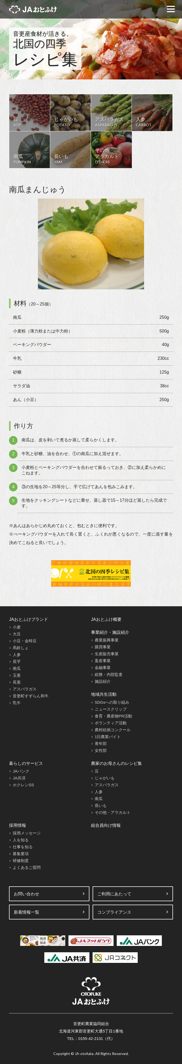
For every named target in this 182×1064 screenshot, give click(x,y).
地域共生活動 (103, 694)
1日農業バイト (108, 736)
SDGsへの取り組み (112, 702)
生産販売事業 (107, 654)
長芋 (17, 661)
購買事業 (103, 647)
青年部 (101, 743)
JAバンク (21, 771)
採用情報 (17, 825)
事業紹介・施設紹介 (110, 632)
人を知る (21, 840)
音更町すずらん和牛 (31, 696)
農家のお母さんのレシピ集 (116, 763)
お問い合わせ (26, 894)
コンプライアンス (114, 912)
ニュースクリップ (111, 709)
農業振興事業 (107, 640)
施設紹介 (103, 681)
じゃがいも (105, 778)
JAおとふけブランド (28, 619)
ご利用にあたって (114, 894)
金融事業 (103, 667)
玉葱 (17, 675)
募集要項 (21, 853)
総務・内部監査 (109, 674)
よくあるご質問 (27, 867)
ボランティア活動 (111, 723)
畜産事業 (103, 660)
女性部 (101, 750)
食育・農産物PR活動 (113, 716)
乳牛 (17, 703)
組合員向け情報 (106, 825)
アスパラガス (25, 689)
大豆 (17, 634)
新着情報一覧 (26, 912)
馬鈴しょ (21, 647)
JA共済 (19, 778)
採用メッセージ (27, 833)
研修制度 (21, 860)
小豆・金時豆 (25, 641)
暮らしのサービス (26, 763)
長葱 (17, 682)
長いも (101, 805)
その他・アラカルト (113, 812)
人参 (17, 654)
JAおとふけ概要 (106, 619)
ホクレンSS (23, 785)
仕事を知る (23, 847)
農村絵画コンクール (113, 730)
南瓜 (17, 668)
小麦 (17, 627)
